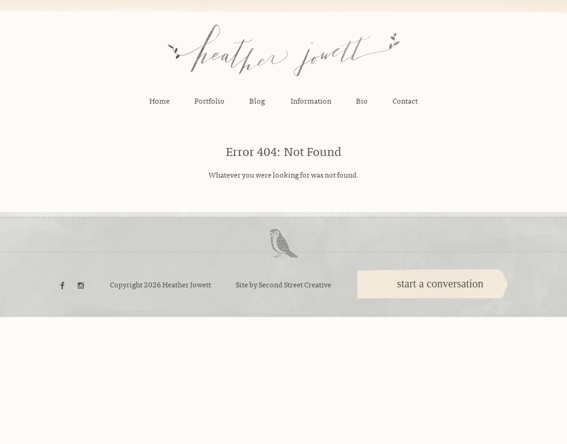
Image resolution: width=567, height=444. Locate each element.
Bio (362, 100)
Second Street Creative (295, 284)
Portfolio (209, 100)
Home (159, 100)
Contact (405, 100)
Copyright (126, 284)
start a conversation (440, 284)
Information (311, 100)
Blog (257, 100)
